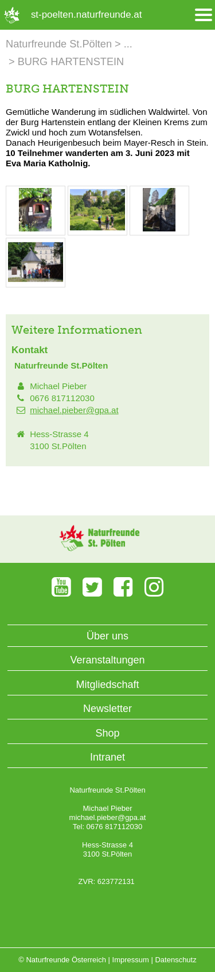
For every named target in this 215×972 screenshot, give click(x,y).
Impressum (130, 959)
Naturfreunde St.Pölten (59, 44)
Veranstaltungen (107, 660)
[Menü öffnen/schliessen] (203, 15)
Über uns (107, 636)
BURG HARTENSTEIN (71, 61)
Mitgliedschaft (107, 684)
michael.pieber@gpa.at (74, 410)
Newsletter (107, 708)
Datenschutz (175, 959)
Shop (107, 733)
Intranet (107, 757)
